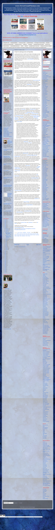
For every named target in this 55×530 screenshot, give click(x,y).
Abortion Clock (45, 443)
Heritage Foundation (46, 380)
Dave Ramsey (45, 341)
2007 (5, 265)
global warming (30, 233)
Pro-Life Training (45, 266)
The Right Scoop (45, 414)
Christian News (45, 279)
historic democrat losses (20, 115)
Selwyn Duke (45, 193)
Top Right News (45, 416)
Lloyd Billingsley (45, 179)
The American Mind (46, 404)
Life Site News (45, 297)
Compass (44, 339)
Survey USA (44, 438)
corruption (21, 117)
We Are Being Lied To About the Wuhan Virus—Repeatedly (10, 195)
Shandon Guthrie (45, 107)
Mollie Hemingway (45, 187)
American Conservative (46, 351)
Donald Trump (25, 233)
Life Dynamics (45, 460)
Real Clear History (6, 135)
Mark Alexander (45, 180)
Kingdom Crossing (45, 140)
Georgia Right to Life (46, 454)
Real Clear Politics (45, 392)
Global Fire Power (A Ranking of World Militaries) (47, 379)
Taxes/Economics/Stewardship (8, 44)
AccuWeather (45, 490)
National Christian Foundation (45, 144)
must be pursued (17, 170)
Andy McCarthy (45, 160)
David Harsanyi (45, 169)
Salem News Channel (46, 319)
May (6, 244)
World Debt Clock (45, 345)
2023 (5, 222)
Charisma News (45, 277)
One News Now (45, 308)
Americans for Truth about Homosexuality (46, 248)
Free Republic (45, 376)
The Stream (44, 415)
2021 (5, 225)
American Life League (46, 445)
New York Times (45, 302)
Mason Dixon (45, 433)
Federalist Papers (45, 239)
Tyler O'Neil (44, 197)
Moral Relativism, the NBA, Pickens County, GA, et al (8, 233)
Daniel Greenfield (45, 168)
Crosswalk (44, 133)
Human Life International (46, 455)
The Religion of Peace (46, 112)
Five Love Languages (46, 256)
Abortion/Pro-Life (6, 42)
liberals (34, 234)
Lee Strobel (44, 98)
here (22, 16)
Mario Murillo (45, 101)
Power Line (44, 389)
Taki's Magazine (45, 402)
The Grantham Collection (46, 485)
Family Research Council (46, 253)
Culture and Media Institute (47, 288)
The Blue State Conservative (8, 132)
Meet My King (47, 44)
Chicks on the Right (46, 365)
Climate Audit (45, 212)
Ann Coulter (44, 161)
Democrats (21, 233)
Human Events (45, 383)
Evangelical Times (45, 291)
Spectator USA (45, 321)
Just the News (45, 295)
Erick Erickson (45, 173)
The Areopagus (45, 110)
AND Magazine (45, 357)
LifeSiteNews (30, 222)
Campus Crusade (45, 128)
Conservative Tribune (46, 370)
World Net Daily (45, 333)
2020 (5, 226)
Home (27, 244)
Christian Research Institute (47, 76)
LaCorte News (45, 296)
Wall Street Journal (45, 325)
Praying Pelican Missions (46, 145)
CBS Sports (44, 491)
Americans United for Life (46, 446)
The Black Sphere (6, 131)
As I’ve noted (28, 155)
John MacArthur (45, 93)
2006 (5, 266)
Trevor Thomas (7, 288)
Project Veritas (45, 309)
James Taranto (45, 174)
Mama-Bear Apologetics (46, 100)
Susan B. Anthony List (46, 482)
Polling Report (45, 435)
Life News (44, 463)
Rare (43, 391)
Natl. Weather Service (46, 496)
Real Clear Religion (6, 134)
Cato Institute (45, 363)
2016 (5, 253)
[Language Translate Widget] (8, 503)
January (6, 249)
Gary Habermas (45, 81)
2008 (5, 264)
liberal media (28, 234)
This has (26, 113)
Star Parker (44, 194)
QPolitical (44, 390)
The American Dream (46, 403)
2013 (5, 257)
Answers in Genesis (46, 203)
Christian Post (45, 129)
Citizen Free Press (45, 283)
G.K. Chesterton (45, 80)
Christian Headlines (46, 75)
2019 (5, 227)
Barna (44, 426)
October (6, 231)
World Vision (45, 155)
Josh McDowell (45, 94)
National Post (45, 301)
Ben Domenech (45, 162)
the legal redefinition (29, 204)
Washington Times (45, 328)
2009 (5, 262)
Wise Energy (45, 226)
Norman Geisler (45, 105)
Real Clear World (45, 315)
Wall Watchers (45, 152)
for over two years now (34, 115)
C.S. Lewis (44, 74)
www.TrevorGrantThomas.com (27, 6)
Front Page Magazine (46, 377)
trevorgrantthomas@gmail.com (27, 34)
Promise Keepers (45, 148)
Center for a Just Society (46, 364)
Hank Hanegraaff (45, 86)
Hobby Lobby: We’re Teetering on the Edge (7, 157)
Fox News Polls (45, 428)
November (7, 230)
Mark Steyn (44, 181)
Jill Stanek (44, 456)
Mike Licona (44, 104)
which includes (19, 121)
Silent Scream (45, 479)
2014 (5, 256)
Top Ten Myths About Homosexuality (46, 270)
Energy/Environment (18, 44)
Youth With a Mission (46, 156)
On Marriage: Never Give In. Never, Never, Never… (8, 204)
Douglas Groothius (45, 79)
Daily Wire (44, 375)
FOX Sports (44, 493)
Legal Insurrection (45, 385)
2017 (5, 252)
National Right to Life (46, 469)
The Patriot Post (6, 130)
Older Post (38, 244)
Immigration (30, 44)
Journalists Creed (33, 109)
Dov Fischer (44, 172)
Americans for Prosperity (46, 356)
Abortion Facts (45, 444)
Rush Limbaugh (45, 397)
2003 (5, 270)
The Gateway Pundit (46, 409)
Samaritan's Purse (45, 150)
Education (47, 42)
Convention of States (46, 371)
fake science (28, 165)
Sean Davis (44, 192)
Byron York (44, 166)
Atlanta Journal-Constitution (8, 136)
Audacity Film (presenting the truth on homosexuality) (47, 250)
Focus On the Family (46, 257)
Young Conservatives (46, 421)
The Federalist (45, 408)
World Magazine (45, 332)
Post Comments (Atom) (21, 246)
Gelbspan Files (45, 216)
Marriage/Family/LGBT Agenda (39, 44)
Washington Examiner (46, 326)
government (34, 233)
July (6, 241)
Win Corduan (45, 117)
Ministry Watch (45, 142)
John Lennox (45, 92)
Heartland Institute (45, 217)
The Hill (44, 410)
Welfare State (26, 141)
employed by (37, 198)
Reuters (44, 316)
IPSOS (44, 432)
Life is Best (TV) (45, 461)
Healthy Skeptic (45, 230)
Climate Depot (6, 128)
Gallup (44, 429)
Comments (45, 63)
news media (23, 109)
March (6, 246)
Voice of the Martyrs (46, 151)
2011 (5, 260)
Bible (43, 237)
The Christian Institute (46, 111)
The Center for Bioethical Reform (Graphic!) (46, 483)
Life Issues (44, 462)
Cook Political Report (46, 372)
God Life (44, 82)
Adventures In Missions (46, 121)
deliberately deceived (30, 112)
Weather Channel (45, 498)
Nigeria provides (25, 153)
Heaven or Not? (45, 87)
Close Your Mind (6, 170)
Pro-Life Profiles (45, 477)
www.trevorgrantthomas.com (19, 227)
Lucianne (44, 386)
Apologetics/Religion (14, 42)
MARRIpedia (45, 261)
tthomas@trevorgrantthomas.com (20, 229)
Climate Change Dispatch (46, 213)
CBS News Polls (45, 427)
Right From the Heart (46, 149)
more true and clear (35, 113)
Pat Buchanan (45, 188)
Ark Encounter (45, 204)
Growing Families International (45, 259)
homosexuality (19, 234)
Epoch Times (45, 290)
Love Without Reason (46, 141)
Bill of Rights (45, 238)
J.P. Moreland (45, 88)
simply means (29, 84)
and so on (30, 142)
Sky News (44, 320)
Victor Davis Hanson (46, 198)
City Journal (44, 284)
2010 (5, 261)
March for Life (45, 468)
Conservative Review (46, 369)
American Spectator (46, 354)
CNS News (44, 285)
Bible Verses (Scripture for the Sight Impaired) (47, 126)
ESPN (44, 492)
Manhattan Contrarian (46, 220)
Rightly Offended (45, 396)
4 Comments (28, 232)
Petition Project (45, 221)
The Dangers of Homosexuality (39, 42)
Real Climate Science (46, 224)
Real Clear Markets (6, 133)
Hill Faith (44, 135)
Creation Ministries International (45, 206)
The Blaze (44, 405)
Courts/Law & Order (22, 42)
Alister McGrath (45, 73)
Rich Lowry (44, 191)
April (6, 245)
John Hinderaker (45, 175)
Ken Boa (44, 95)
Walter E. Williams (45, 199)
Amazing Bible (45, 124)
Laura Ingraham (45, 384)
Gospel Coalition (45, 134)
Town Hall (44, 417)
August (6, 240)
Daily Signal (44, 289)
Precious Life (45, 476)
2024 (5, 221)
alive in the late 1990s (36, 80)
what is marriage (26, 201)
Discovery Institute (45, 207)
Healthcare (25, 44)
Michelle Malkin (45, 185)
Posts (44, 61)
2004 (5, 269)
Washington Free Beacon (46, 327)
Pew (43, 434)
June (6, 242)
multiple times (33, 155)
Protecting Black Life (46, 478)
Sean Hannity (45, 398)
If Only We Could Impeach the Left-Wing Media (8, 236)
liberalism (31, 234)
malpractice (16, 117)
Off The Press (45, 307)
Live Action (44, 467)
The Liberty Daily (45, 322)
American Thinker (24, 222)
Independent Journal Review (47, 294)
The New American (45, 411)
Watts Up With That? (46, 225)
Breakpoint (44, 127)
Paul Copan (44, 106)
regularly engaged (36, 116)
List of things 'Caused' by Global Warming (46, 219)
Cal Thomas (44, 167)
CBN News (44, 276)
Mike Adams (44, 186)
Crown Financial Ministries (47, 340)
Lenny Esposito (45, 99)
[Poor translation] (3, 515)
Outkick (44, 497)
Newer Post (16, 244)
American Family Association (47, 246)
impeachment (24, 234)
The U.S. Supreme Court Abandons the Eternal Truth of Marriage (10, 142)
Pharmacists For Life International (46, 472)
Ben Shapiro (44, 163)
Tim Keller (44, 113)
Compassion (45, 132)
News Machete (45, 303)
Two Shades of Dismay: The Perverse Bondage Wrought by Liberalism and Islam (8, 186)
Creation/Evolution (30, 42)
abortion (18, 233)
